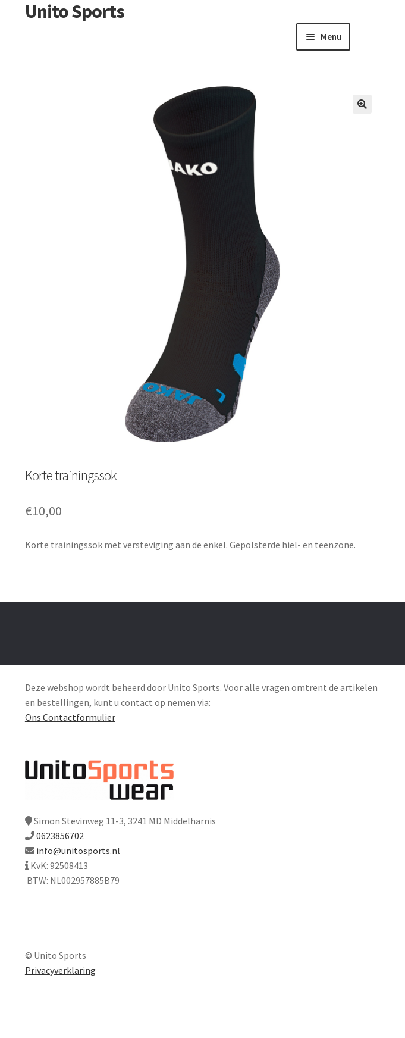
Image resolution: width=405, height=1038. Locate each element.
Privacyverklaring (60, 970)
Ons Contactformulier (70, 717)
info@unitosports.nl (78, 850)
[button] (362, 104)
